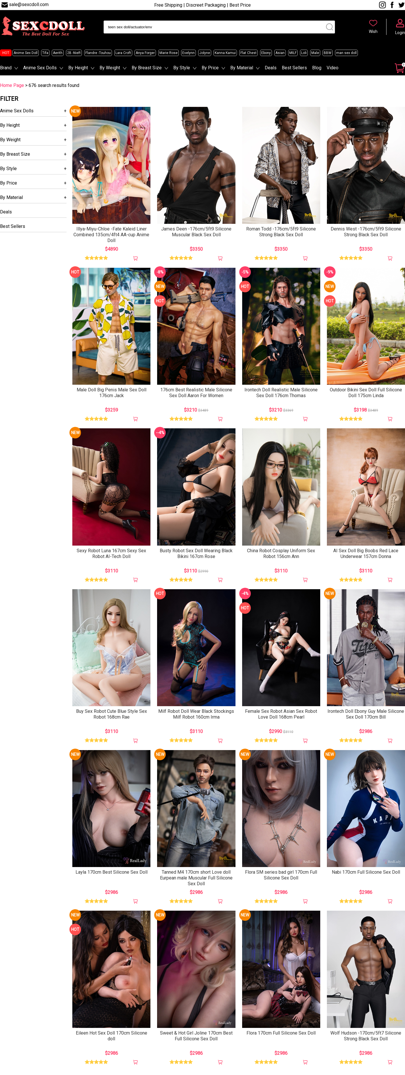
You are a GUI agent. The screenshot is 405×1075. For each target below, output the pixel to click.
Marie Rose (168, 53)
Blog (316, 67)
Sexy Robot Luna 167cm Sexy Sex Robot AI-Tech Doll (111, 553)
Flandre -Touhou (98, 53)
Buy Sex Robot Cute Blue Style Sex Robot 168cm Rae (111, 714)
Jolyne (204, 53)
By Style (181, 67)
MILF (293, 53)
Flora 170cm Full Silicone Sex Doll (281, 1033)
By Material (241, 67)
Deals (271, 67)
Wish (373, 31)
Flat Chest (248, 53)
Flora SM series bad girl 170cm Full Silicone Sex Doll (281, 875)
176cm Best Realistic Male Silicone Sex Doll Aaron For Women (196, 392)
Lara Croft (123, 53)
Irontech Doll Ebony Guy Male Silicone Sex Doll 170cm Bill (365, 714)
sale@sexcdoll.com (29, 4)
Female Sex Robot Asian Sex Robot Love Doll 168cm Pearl (281, 714)
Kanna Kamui (225, 53)
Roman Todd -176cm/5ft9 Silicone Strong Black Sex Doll (281, 231)
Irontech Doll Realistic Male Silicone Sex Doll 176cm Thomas (281, 392)
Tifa (45, 53)
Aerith (57, 53)
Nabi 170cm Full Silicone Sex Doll (366, 872)
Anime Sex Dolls (40, 67)
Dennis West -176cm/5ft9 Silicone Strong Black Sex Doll (366, 231)
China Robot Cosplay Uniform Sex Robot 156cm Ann (281, 553)
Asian (280, 53)
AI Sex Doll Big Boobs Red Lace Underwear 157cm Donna (365, 553)
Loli (304, 53)
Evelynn (188, 53)
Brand (6, 67)
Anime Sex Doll (26, 53)
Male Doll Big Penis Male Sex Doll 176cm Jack (111, 392)
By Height (78, 67)
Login (400, 32)
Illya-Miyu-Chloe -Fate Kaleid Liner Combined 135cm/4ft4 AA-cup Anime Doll (111, 234)
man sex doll (346, 53)
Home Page (12, 85)
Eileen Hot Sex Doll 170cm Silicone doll (111, 1035)
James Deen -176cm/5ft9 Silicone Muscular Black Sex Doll (196, 231)
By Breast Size (147, 67)
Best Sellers (294, 67)
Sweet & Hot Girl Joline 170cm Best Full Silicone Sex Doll (196, 1035)
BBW (328, 53)
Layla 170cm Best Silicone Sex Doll (112, 872)
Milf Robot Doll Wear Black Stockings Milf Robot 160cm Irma (196, 714)
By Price (210, 67)
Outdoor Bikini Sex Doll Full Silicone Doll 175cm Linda (366, 392)
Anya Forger (145, 53)
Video (332, 67)
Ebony (266, 53)
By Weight (110, 67)
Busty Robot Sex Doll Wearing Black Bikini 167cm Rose (196, 553)
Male (315, 53)
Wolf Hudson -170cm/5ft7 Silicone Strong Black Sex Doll (365, 1035)
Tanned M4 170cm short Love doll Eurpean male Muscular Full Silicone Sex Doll (196, 877)
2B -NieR (74, 53)
